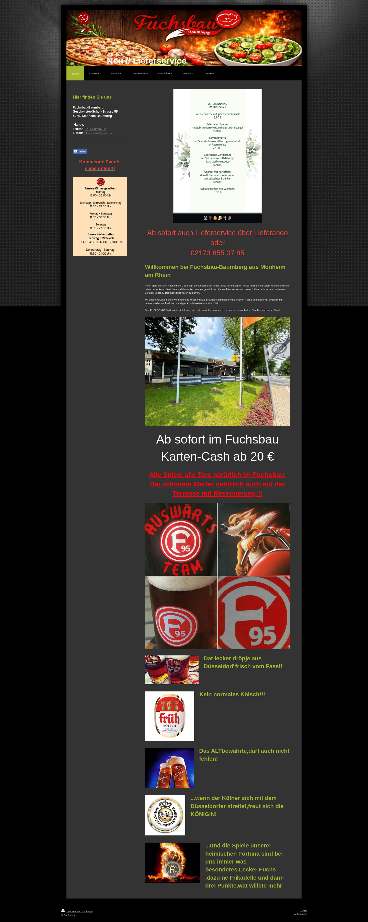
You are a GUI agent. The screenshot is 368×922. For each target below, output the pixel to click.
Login (304, 910)
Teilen (80, 151)
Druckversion (71, 911)
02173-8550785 (95, 129)
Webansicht (300, 914)
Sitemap (88, 911)
